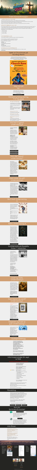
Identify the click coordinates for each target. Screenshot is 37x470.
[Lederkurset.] (19, 418)
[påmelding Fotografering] (26, 101)
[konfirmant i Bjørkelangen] (12, 405)
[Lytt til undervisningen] (14, 154)
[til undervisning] (14, 176)
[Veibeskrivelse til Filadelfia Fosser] (14, 275)
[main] (18, 17)
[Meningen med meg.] (20, 412)
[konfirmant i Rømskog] (24, 405)
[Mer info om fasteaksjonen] (14, 152)
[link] (12, 367)
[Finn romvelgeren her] (18, 95)
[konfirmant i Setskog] (18, 405)
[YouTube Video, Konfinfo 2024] (23, 431)
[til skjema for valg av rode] (14, 151)
